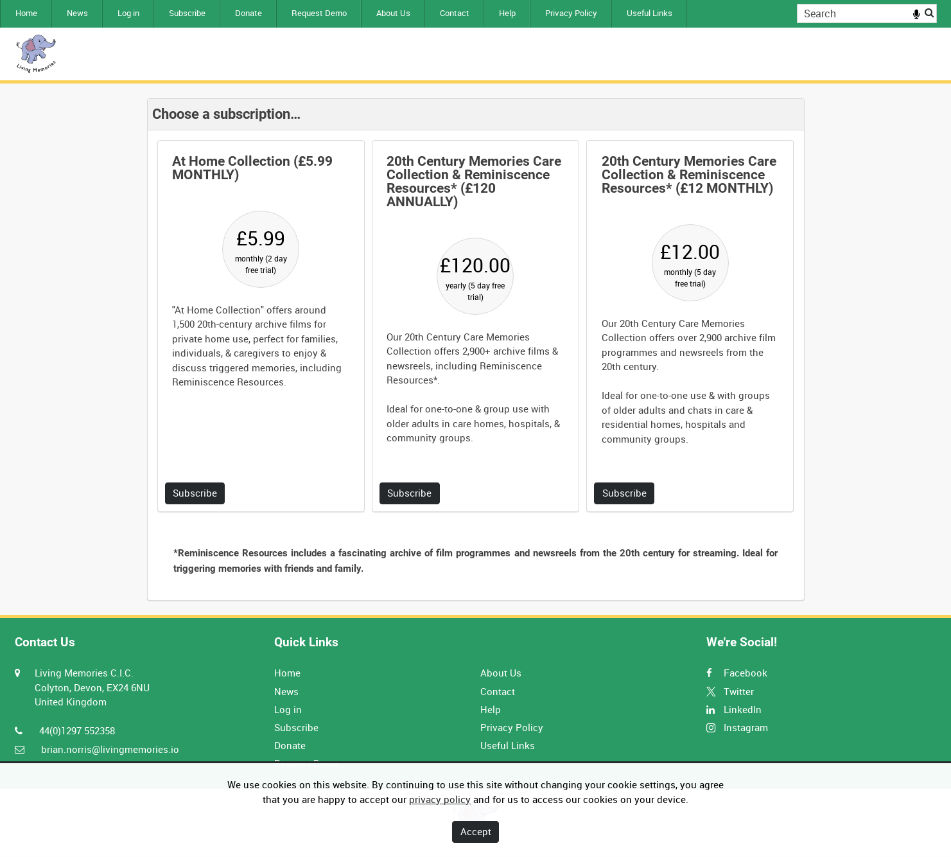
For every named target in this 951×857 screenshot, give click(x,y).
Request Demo (319, 13)
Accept (475, 831)
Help (507, 13)
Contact (454, 13)
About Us (393, 13)
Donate (248, 13)
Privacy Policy (571, 13)
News (77, 13)
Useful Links (649, 13)
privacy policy (440, 799)
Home (26, 13)
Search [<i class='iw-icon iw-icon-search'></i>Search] (929, 12)
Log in (128, 13)
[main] (476, 349)
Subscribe (187, 13)
